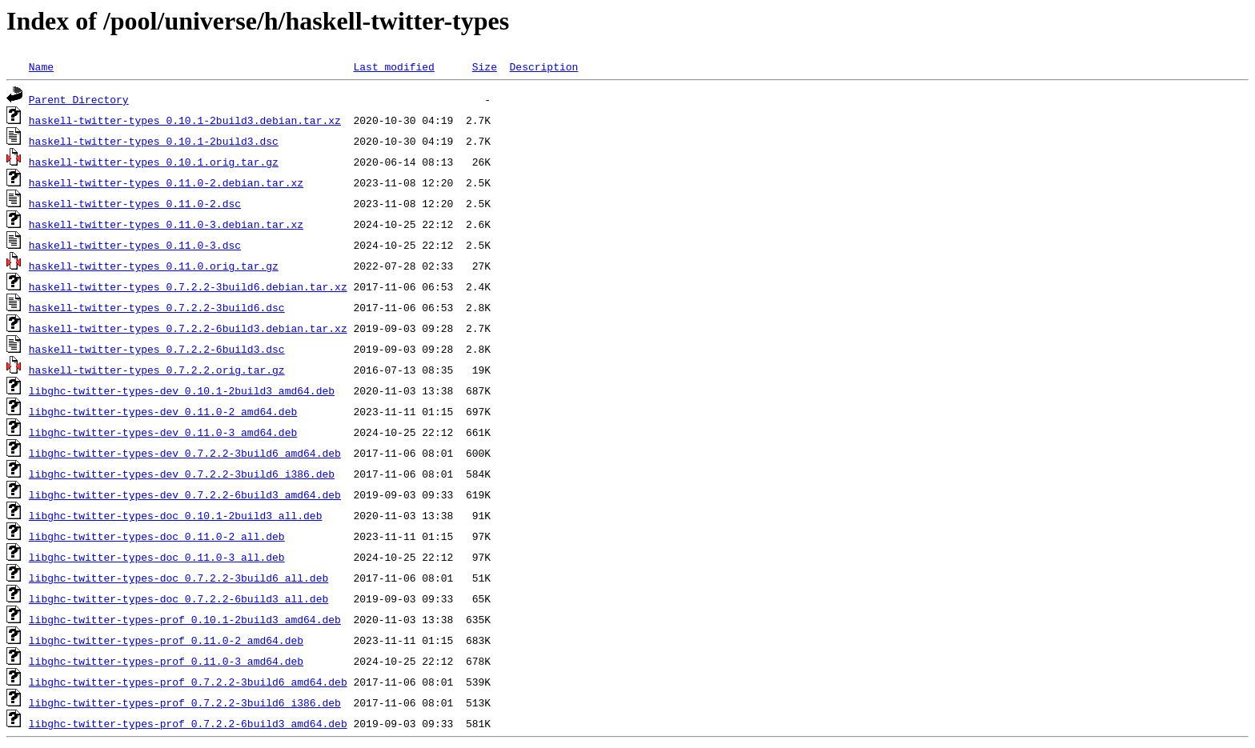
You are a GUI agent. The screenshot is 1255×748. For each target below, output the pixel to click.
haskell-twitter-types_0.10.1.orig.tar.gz (154, 161)
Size (484, 66)
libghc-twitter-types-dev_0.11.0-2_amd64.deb (163, 411)
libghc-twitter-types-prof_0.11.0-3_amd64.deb (166, 661)
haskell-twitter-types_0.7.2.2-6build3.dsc (157, 349)
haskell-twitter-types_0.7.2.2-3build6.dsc (157, 307)
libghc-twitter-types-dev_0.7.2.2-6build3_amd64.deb (185, 494)
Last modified (393, 66)
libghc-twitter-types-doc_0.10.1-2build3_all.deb (176, 515)
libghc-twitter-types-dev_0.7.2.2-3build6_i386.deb (182, 473)
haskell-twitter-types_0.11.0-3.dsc (135, 245)
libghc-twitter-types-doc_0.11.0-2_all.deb (157, 536)
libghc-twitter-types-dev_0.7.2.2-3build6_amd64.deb (185, 453)
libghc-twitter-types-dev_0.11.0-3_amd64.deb (163, 432)
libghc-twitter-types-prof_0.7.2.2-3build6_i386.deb (185, 702)
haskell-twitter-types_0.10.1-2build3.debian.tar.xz (185, 120)
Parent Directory (79, 99)
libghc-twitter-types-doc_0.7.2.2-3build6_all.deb (178, 577)
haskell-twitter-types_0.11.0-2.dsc (135, 203)
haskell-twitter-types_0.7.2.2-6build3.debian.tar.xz (188, 328)
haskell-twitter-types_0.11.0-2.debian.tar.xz (166, 182)
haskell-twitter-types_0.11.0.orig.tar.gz (154, 265)
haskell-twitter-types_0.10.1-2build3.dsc (154, 141)
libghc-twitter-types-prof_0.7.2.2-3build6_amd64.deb (188, 681)
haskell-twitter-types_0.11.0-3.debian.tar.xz (166, 224)
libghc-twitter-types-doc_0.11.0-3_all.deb (157, 557)
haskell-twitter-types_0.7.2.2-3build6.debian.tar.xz (188, 286)
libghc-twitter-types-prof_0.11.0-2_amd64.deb (166, 640)
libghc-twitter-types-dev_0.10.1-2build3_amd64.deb (182, 390)
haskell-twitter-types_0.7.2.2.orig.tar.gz (157, 369)
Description (543, 66)
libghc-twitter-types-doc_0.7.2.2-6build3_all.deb (178, 598)
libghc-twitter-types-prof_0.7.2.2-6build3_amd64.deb (188, 723)
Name (41, 66)
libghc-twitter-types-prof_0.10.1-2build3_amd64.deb (185, 619)
